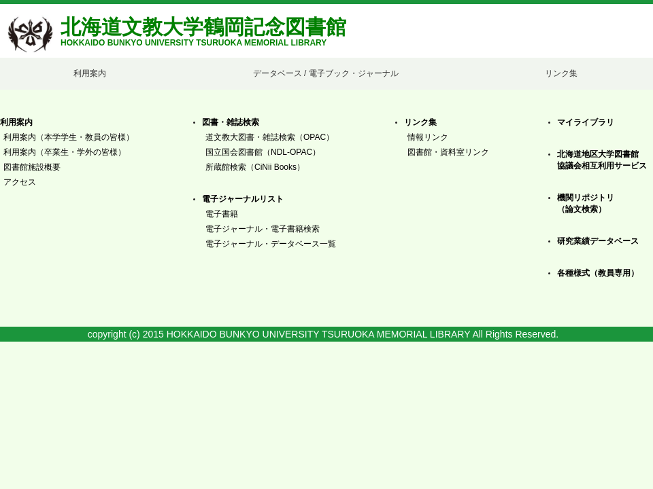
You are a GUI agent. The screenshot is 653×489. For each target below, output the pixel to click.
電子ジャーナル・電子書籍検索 (262, 229)
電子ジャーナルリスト (243, 199)
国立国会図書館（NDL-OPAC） (262, 152)
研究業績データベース (598, 241)
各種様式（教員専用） (598, 273)
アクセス (19, 182)
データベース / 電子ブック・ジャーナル (326, 73)
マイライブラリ (585, 122)
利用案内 (89, 73)
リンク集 (561, 73)
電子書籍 (221, 214)
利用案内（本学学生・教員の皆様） (68, 137)
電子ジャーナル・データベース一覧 (270, 244)
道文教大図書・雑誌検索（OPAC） (269, 137)
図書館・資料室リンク (448, 152)
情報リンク (427, 137)
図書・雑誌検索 (230, 122)
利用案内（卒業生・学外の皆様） (64, 152)
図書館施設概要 (32, 167)
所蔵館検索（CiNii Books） (255, 167)
